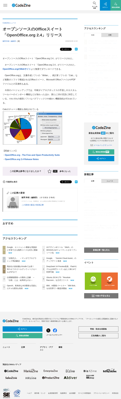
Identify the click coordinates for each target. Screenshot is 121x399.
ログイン (101, 158)
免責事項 (63, 393)
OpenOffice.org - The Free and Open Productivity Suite (32, 155)
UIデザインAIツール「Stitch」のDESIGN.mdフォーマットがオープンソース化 (61, 250)
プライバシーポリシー (101, 393)
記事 (92, 181)
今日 (92, 35)
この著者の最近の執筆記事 (33, 205)
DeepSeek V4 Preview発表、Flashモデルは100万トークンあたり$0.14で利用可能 (61, 269)
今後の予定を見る (101, 295)
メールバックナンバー (101, 145)
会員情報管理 (53, 393)
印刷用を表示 (10, 182)
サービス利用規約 (84, 393)
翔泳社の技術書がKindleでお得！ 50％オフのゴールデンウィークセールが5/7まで (22, 269)
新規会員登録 (100, 152)
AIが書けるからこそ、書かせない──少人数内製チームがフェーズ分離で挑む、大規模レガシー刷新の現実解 (101, 228)
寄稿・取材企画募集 (98, 329)
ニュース (110, 181)
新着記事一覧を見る (101, 250)
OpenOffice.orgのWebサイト (17, 69)
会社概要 (72, 393)
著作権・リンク (39, 393)
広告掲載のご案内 (98, 336)
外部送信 (115, 393)
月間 (109, 35)
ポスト (65, 49)
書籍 (60, 347)
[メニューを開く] (5, 5)
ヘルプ (29, 393)
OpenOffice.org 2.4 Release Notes (22, 159)
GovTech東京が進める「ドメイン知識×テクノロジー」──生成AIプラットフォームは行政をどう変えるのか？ (101, 240)
